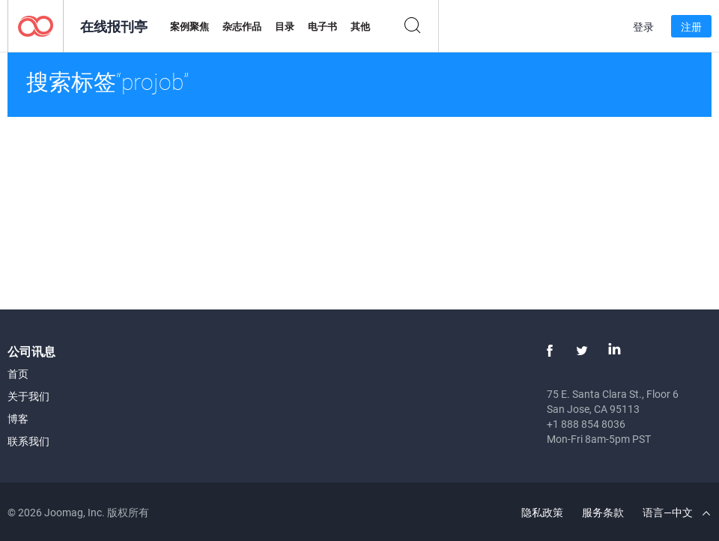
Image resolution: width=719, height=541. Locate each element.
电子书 (322, 26)
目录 (284, 26)
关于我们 (28, 396)
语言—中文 (676, 512)
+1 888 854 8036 (586, 424)
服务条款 (603, 512)
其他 (360, 26)
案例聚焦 (189, 26)
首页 (17, 373)
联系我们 (28, 441)
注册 (691, 26)
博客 (17, 418)
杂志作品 (241, 26)
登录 (643, 26)
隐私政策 (542, 512)
